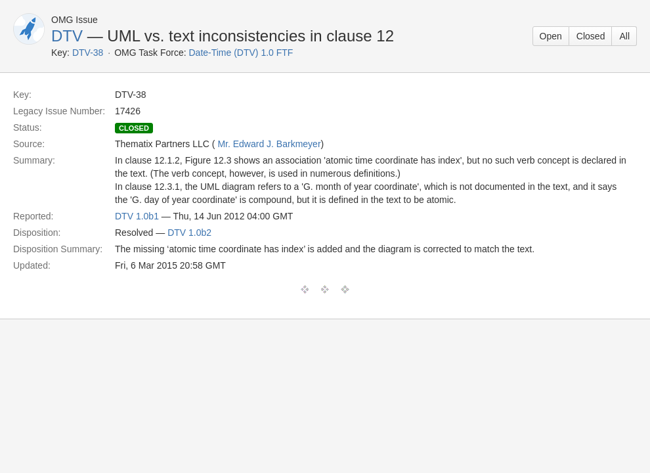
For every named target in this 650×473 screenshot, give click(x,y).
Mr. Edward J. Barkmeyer (268, 144)
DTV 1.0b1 (137, 216)
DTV (67, 36)
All (624, 36)
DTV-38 (87, 52)
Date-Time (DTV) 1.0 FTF (240, 52)
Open (551, 36)
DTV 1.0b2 (189, 232)
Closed (590, 36)
